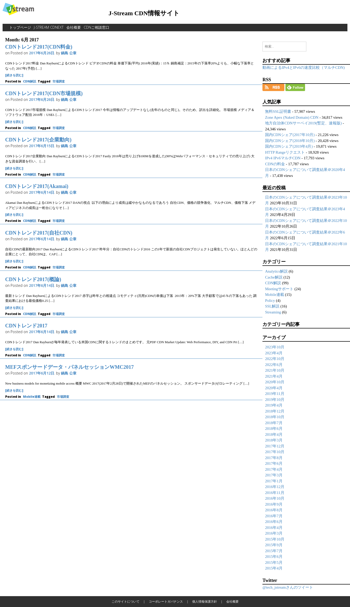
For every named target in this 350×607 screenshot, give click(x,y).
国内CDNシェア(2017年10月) (290, 135)
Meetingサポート (279, 289)
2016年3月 (274, 533)
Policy (270, 300)
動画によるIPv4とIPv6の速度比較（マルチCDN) (303, 67)
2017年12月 (274, 446)
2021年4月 (274, 376)
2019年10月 (274, 400)
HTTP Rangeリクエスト (285, 152)
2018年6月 (274, 428)
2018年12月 (274, 411)
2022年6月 (274, 365)
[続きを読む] (14, 75)
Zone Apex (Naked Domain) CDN (291, 117)
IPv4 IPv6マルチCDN (282, 158)
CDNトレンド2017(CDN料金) (38, 47)
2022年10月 (274, 359)
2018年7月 (274, 423)
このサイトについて (125, 601)
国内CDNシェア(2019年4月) (289, 146)
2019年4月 (274, 405)
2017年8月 (274, 458)
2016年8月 (274, 510)
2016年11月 (274, 493)
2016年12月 (274, 487)
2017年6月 (274, 463)
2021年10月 (274, 370)
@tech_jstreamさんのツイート (287, 587)
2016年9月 (274, 504)
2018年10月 (274, 417)
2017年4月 (274, 469)
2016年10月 (274, 498)
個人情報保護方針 (204, 601)
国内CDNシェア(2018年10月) (290, 141)
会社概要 (73, 27)
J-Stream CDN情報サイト (144, 13)
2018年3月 (274, 440)
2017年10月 (274, 452)
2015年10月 (274, 539)
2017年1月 (274, 481)
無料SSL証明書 (278, 111)
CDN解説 (29, 81)
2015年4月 (274, 568)
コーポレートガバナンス (166, 601)
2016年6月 (274, 522)
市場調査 (58, 81)
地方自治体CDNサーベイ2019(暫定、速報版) (303, 123)
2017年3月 (274, 475)
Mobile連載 (32, 396)
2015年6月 (274, 556)
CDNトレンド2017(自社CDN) (38, 233)
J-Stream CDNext (49, 27)
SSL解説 (272, 306)
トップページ (20, 27)
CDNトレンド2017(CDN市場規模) (44, 93)
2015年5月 (274, 562)
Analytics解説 (276, 271)
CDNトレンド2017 (26, 325)
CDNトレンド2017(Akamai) (36, 186)
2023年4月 (274, 353)
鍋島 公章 (68, 52)
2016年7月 (274, 516)
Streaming (273, 312)
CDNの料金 (275, 164)
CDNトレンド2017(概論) (33, 279)
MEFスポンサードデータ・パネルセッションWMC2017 (69, 367)
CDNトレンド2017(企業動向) (38, 140)
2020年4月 (274, 388)
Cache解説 (273, 277)
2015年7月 (274, 551)
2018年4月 (274, 434)
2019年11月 (274, 394)
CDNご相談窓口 (96, 27)
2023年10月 (274, 347)
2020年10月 (274, 382)
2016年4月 (274, 528)
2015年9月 (274, 545)
